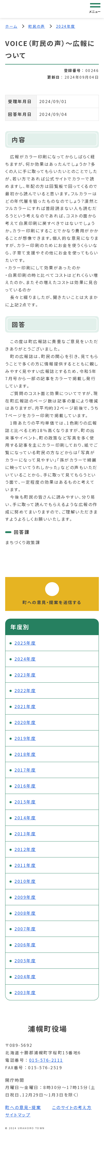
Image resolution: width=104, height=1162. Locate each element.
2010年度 (25, 881)
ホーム (11, 26)
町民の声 (36, 26)
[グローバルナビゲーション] (95, 9)
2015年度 (25, 802)
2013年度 (25, 833)
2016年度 (25, 786)
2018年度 (25, 754)
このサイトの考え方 (72, 1107)
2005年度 (25, 960)
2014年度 (25, 818)
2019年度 (25, 738)
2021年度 (25, 706)
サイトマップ (17, 1115)
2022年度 (25, 690)
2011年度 (25, 865)
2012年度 (25, 849)
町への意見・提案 (23, 1107)
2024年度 (65, 26)
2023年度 (25, 675)
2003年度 (25, 992)
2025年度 (25, 643)
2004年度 (25, 976)
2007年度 (25, 929)
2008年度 (25, 913)
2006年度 (25, 944)
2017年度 (25, 770)
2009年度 (25, 897)
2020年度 (25, 722)
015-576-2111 (46, 1060)
